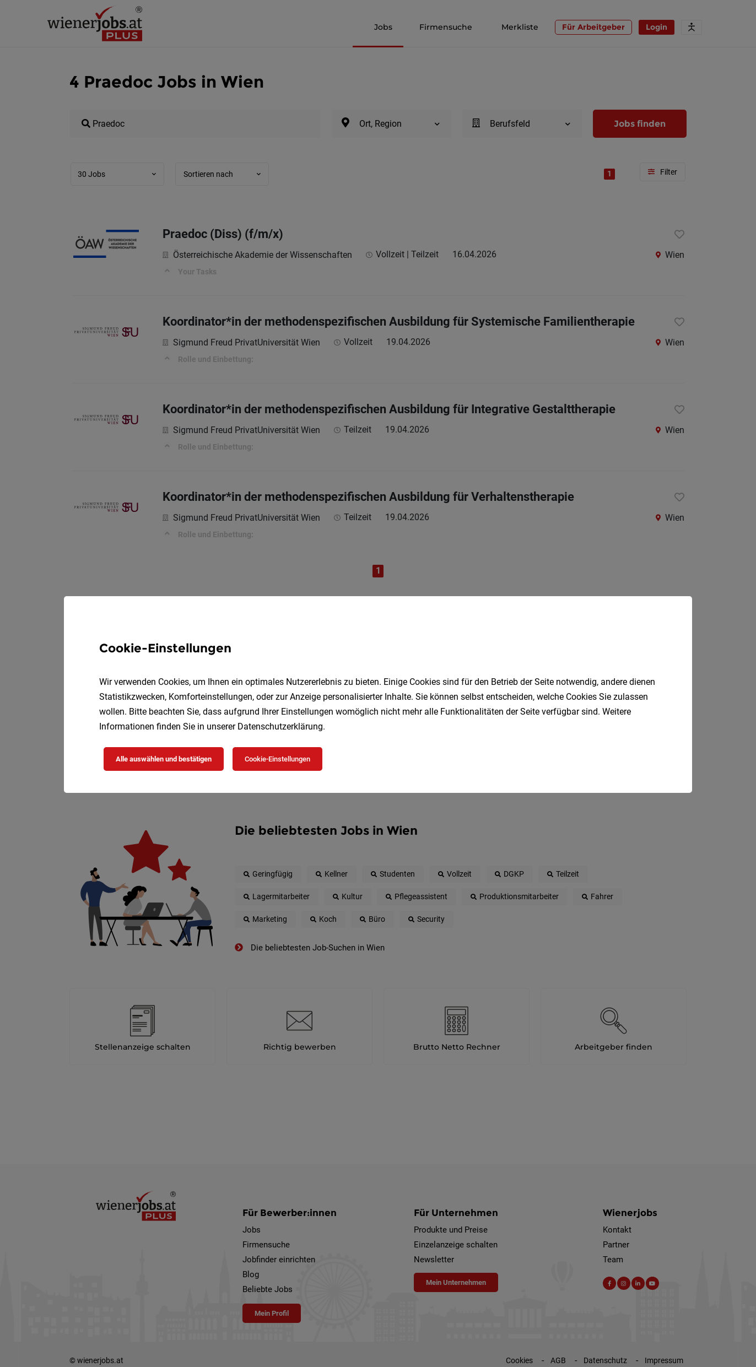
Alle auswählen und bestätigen (164, 759)
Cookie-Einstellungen (277, 759)
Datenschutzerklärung (280, 726)
